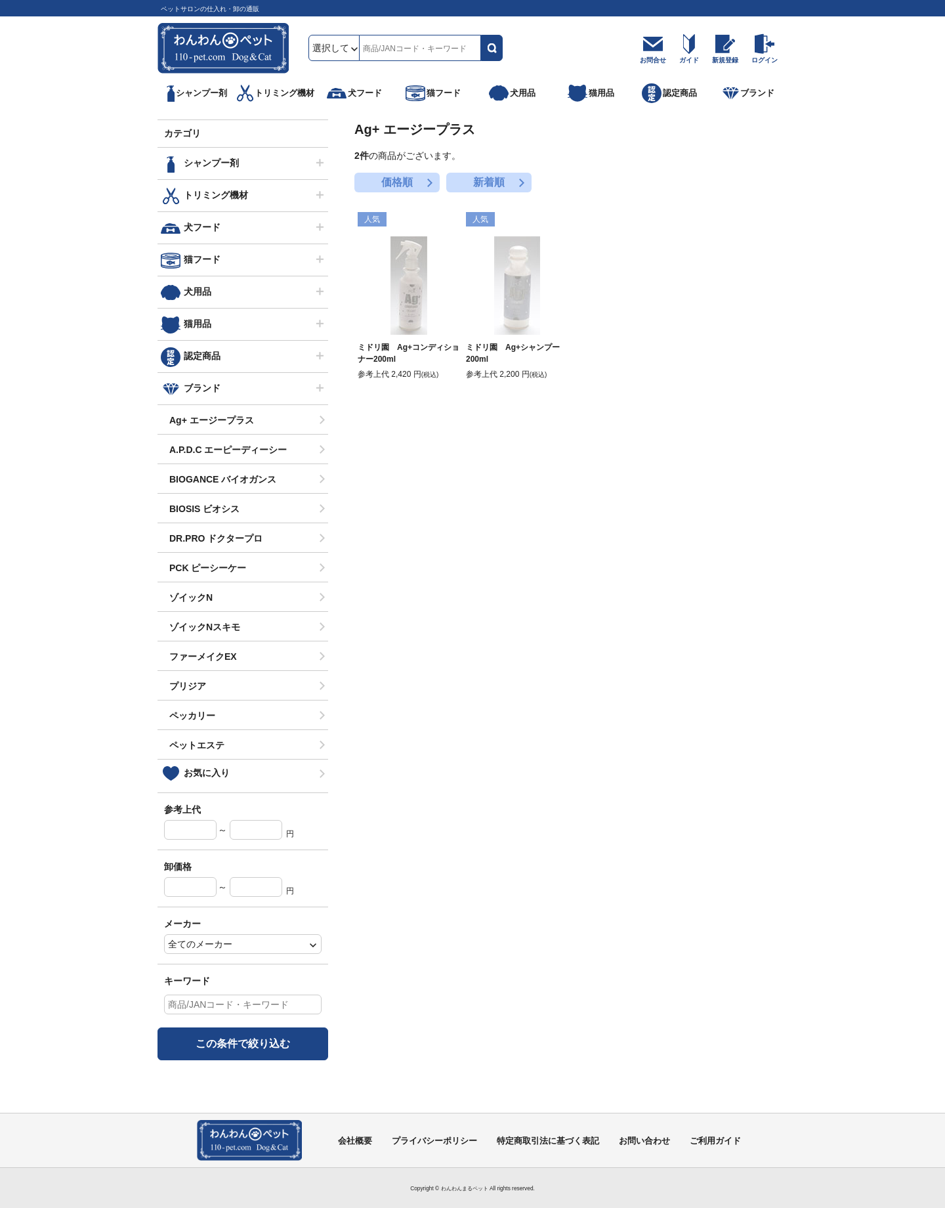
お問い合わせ (644, 1141)
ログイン (764, 60)
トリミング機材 (216, 195)
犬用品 (197, 291)
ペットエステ (196, 745)
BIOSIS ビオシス (204, 509)
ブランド (202, 388)
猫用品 (197, 323)
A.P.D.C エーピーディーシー (228, 449)
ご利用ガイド (715, 1141)
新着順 (489, 182)
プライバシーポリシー (434, 1141)
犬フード (202, 227)
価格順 (397, 182)
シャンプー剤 (211, 163)
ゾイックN (191, 597)
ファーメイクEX (203, 656)
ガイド (689, 60)
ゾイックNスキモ (204, 627)
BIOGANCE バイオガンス (222, 479)
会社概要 (355, 1141)
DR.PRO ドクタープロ (215, 538)
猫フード (202, 259)
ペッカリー (192, 715)
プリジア (187, 686)
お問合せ (653, 60)
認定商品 (202, 356)
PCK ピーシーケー (207, 568)
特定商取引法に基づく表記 (548, 1141)
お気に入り (207, 772)
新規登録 (725, 60)
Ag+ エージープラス (211, 420)
